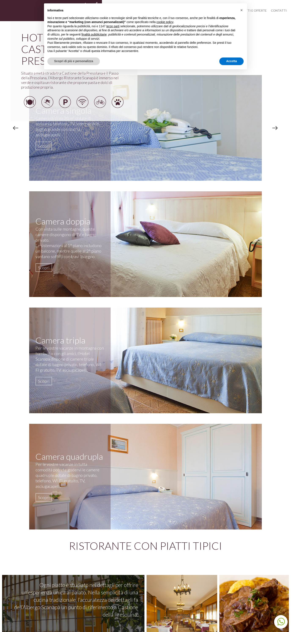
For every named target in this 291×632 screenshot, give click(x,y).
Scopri (43, 145)
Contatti (279, 10)
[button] (241, 10)
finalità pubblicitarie (94, 34)
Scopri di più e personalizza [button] (73, 61)
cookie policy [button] (164, 22)
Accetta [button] (231, 61)
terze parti (112, 26)
